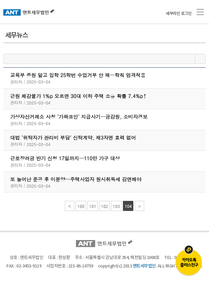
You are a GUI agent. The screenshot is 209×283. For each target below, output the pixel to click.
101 (92, 206)
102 (104, 206)
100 (80, 206)
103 (116, 206)
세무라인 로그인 (178, 13)
